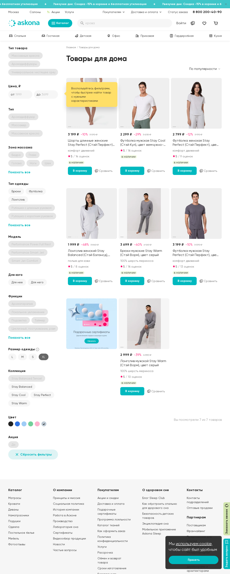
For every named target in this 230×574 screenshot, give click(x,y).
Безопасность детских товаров (158, 515)
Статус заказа (178, 12)
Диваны (13, 509)
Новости (59, 544)
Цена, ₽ (14, 86)
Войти (181, 23)
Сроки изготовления (112, 568)
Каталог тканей (108, 525)
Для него (37, 282)
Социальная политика (68, 503)
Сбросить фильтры (33, 454)
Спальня (17, 35)
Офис (113, 35)
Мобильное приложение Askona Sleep (159, 531)
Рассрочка (105, 552)
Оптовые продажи (200, 507)
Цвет (12, 417)
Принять (194, 560)
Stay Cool (18, 395)
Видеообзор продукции (69, 538)
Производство (63, 521)
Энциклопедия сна (155, 523)
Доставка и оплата (111, 503)
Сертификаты (62, 532)
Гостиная (50, 35)
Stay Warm (19, 403)
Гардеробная (181, 35)
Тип (11, 109)
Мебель (13, 538)
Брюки (16, 191)
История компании (66, 509)
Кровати (14, 503)
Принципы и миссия (66, 498)
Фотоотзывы (16, 544)
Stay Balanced (22, 386)
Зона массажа (20, 147)
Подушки (14, 521)
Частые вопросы (65, 550)
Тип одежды (18, 184)
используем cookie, (194, 543)
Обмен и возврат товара (109, 560)
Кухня (215, 35)
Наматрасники (18, 515)
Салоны (35, 12)
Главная (71, 47)
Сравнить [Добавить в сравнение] (103, 171)
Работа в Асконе (65, 515)
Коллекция (16, 371)
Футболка (35, 191)
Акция (13, 437)
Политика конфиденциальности (113, 539)
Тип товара (17, 48)
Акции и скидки (108, 498)
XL (43, 357)
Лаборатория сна (65, 527)
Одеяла (13, 527)
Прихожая (144, 35)
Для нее (17, 282)
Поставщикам (196, 525)
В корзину (80, 170)
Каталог (60, 23)
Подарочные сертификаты (107, 511)
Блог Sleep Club (153, 498)
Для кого (15, 275)
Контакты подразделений (198, 500)
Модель (14, 237)
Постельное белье (21, 532)
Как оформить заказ (111, 531)
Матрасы (14, 498)
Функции (15, 296)
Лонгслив (18, 199)
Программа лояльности (114, 519)
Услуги (69, 12)
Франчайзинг (196, 531)
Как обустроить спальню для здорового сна (159, 505)
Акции (53, 12)
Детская (82, 35)
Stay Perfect (42, 395)
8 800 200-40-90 (207, 12)
